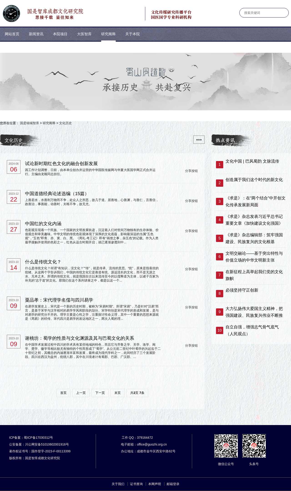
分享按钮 (191, 171)
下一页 (100, 393)
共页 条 (137, 393)
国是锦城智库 (29, 123)
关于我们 (118, 484)
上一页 (81, 393)
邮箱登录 (173, 484)
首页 (63, 393)
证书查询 (136, 484)
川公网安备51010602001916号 (47, 444)
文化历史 (65, 123)
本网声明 (154, 484)
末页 (117, 393)
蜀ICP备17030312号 (38, 437)
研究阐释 (49, 123)
